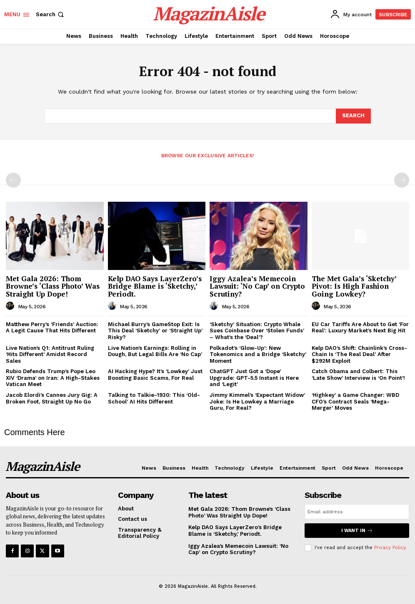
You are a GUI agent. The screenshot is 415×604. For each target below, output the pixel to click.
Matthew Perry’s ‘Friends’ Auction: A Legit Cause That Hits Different (52, 327)
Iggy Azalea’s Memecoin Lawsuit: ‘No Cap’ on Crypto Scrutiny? (257, 286)
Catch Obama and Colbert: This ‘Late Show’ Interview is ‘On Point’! (358, 374)
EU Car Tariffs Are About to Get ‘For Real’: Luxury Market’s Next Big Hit (360, 327)
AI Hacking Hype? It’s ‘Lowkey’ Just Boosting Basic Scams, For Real (155, 374)
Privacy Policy (389, 547)
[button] (50, 14)
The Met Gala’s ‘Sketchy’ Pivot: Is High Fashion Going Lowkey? (354, 286)
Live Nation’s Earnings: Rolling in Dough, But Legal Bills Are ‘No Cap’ (155, 351)
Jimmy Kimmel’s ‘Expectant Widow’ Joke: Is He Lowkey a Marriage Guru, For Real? (257, 401)
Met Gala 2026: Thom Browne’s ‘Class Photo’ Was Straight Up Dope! (53, 286)
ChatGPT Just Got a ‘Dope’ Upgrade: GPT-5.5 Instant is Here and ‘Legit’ (254, 377)
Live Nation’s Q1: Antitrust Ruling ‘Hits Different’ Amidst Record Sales (50, 354)
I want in (357, 530)
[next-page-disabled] (401, 180)
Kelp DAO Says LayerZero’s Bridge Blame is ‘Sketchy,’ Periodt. (155, 286)
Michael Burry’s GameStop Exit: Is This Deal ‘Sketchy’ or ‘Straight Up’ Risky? (155, 330)
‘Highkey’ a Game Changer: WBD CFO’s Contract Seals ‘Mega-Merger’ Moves (355, 401)
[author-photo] (11, 306)
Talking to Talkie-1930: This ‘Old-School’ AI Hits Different (154, 398)
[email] (357, 511)
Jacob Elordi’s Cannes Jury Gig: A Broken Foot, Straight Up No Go (52, 398)
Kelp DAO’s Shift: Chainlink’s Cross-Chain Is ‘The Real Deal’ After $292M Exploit (359, 354)
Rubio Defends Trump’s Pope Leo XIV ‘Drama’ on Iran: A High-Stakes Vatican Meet (53, 377)
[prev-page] (13, 180)
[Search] (353, 116)
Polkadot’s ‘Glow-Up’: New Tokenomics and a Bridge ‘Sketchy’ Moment (258, 354)
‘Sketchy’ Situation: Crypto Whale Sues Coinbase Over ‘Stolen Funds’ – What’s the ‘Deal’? (257, 330)
